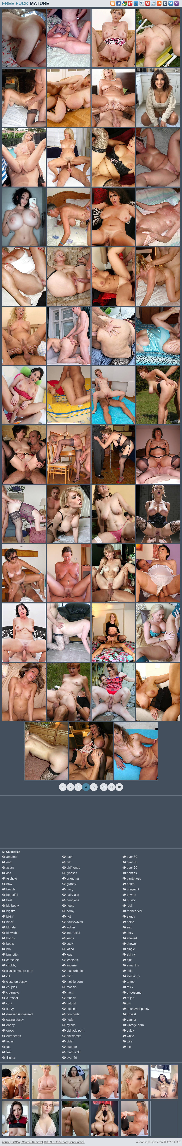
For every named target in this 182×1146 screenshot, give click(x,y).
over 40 (69, 1057)
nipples (69, 1008)
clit (6, 976)
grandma (70, 878)
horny (68, 911)
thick (128, 987)
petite (129, 884)
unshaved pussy (136, 1008)
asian (8, 867)
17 (111, 787)
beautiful (10, 894)
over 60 (130, 862)
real (127, 905)
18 (119, 787)
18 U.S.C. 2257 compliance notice (64, 1142)
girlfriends (71, 867)
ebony (8, 1025)
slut (127, 960)
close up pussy (14, 981)
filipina (8, 1057)
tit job (128, 998)
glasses (69, 873)
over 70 (130, 867)
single (129, 949)
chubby (9, 965)
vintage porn (133, 1025)
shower (130, 943)
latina (68, 949)
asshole (9, 878)
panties (130, 873)
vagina (129, 1019)
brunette (10, 954)
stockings (131, 976)
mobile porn (72, 981)
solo (128, 970)
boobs (8, 938)
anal (7, 862)
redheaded (132, 911)
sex (127, 927)
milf (66, 976)
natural (69, 1003)
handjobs (70, 900)
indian (68, 927)
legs (67, 954)
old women (72, 1036)
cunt (7, 1003)
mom (67, 992)
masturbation (73, 970)
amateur (10, 856)
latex (67, 943)
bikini (7, 916)
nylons (69, 1025)
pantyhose (132, 878)
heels (68, 905)
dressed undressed (17, 1014)
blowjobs (10, 932)
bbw (7, 884)
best (7, 900)
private (129, 894)
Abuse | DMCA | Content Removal (22, 1142)
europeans (11, 1036)
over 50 (130, 856)
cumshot (10, 998)
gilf (66, 862)
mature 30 (71, 1052)
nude (67, 1019)
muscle (69, 998)
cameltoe (10, 960)
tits (127, 1003)
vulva (128, 1030)
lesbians (70, 960)
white (128, 1036)
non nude (70, 1014)
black (8, 922)
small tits (131, 965)
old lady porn (73, 1030)
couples (9, 987)
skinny (129, 954)
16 (104, 787)
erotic (8, 1030)
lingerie (69, 965)
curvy (8, 1008)
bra (6, 949)
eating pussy (13, 1019)
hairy (67, 889)
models (69, 987)
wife (127, 1041)
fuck (67, 856)
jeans (68, 938)
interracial (71, 932)
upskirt (129, 1014)
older (67, 1041)
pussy (129, 900)
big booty (10, 905)
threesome (132, 992)
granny (69, 884)
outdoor (69, 1046)
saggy (129, 916)
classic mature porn (17, 970)
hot (66, 916)
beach (8, 889)
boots (8, 943)
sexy (128, 932)
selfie (128, 922)
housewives (72, 922)
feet (6, 1052)
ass (6, 873)
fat (6, 1046)
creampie (10, 992)
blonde (9, 927)
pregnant (131, 889)
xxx (127, 1046)
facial (8, 1041)
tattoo (129, 981)
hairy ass (70, 894)
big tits (8, 911)
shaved (130, 938)
